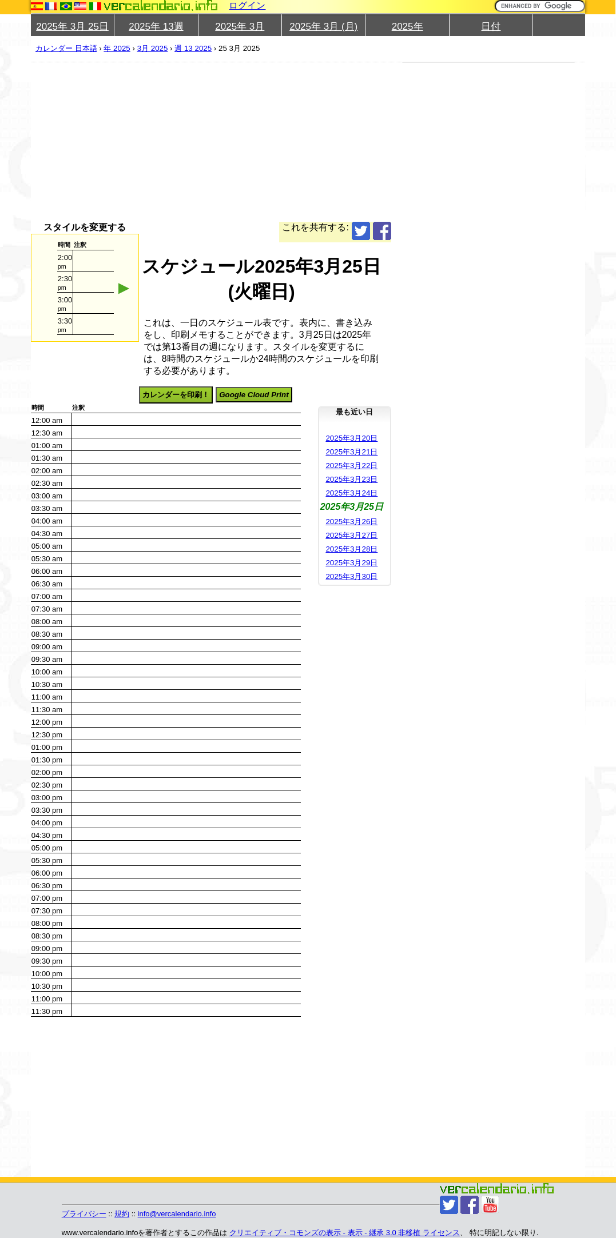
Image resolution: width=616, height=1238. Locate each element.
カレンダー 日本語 (66, 48)
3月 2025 (152, 48)
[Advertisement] (211, 142)
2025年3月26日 (351, 521)
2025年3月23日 (351, 479)
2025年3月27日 (351, 535)
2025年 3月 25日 (72, 26)
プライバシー (84, 1213)
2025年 (407, 26)
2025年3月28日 (351, 549)
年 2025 (117, 48)
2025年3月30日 (351, 576)
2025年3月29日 (351, 562)
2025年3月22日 (351, 465)
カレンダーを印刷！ (175, 394)
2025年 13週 (156, 26)
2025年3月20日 (351, 438)
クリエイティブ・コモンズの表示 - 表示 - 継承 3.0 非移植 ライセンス (344, 1232)
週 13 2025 (193, 48)
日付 (490, 26)
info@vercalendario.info (177, 1213)
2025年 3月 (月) (323, 26)
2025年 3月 (239, 26)
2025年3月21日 (351, 452)
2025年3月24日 (351, 493)
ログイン (247, 5)
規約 (121, 1213)
